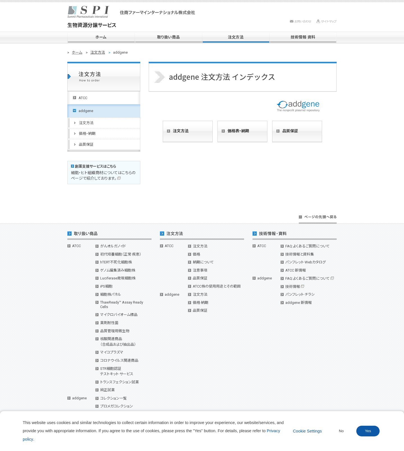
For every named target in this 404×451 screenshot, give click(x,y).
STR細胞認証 (116, 371)
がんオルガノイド (113, 246)
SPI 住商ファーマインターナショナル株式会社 (131, 12)
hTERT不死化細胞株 (116, 262)
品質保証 (290, 131)
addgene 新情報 (298, 302)
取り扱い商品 (168, 37)
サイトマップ (326, 21)
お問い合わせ (300, 21)
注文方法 (236, 37)
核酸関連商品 (118, 342)
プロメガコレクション (116, 406)
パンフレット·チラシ (300, 294)
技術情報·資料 (303, 37)
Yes (368, 431)
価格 (196, 254)
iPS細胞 (106, 286)
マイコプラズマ (111, 352)
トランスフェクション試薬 (119, 382)
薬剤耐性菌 (109, 323)
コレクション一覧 (113, 398)
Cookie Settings (307, 431)
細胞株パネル (110, 294)
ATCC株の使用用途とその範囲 (217, 286)
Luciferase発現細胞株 (118, 278)
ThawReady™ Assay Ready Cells (121, 304)
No (341, 431)
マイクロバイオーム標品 (118, 315)
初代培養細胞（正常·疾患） (120, 254)
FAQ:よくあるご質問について (307, 246)
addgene (79, 398)
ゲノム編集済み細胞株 (117, 270)
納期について (203, 262)
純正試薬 (107, 390)
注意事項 (200, 270)
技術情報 (294, 286)
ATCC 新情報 (295, 270)
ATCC (76, 246)
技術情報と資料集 (299, 254)
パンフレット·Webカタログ (305, 262)
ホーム (101, 37)
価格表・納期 (238, 131)
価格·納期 (200, 302)
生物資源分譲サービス (91, 25)
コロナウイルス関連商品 (119, 360)
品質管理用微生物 (114, 331)
